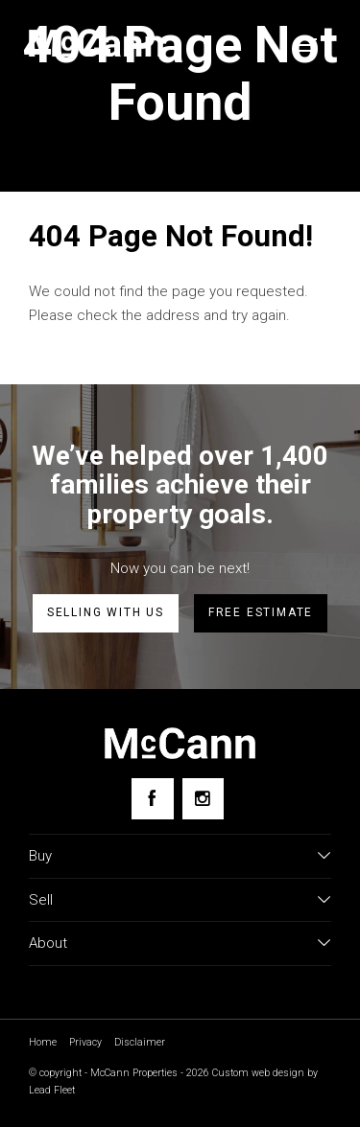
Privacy (85, 1042)
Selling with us (105, 612)
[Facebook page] (152, 798)
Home (43, 1042)
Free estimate (260, 612)
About (48, 943)
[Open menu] (307, 45)
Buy (40, 855)
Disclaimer (139, 1042)
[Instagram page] (203, 798)
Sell (41, 899)
